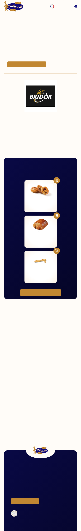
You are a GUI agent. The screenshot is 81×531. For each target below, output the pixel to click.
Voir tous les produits (25, 501)
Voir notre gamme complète (40, 292)
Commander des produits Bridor (26, 64)
